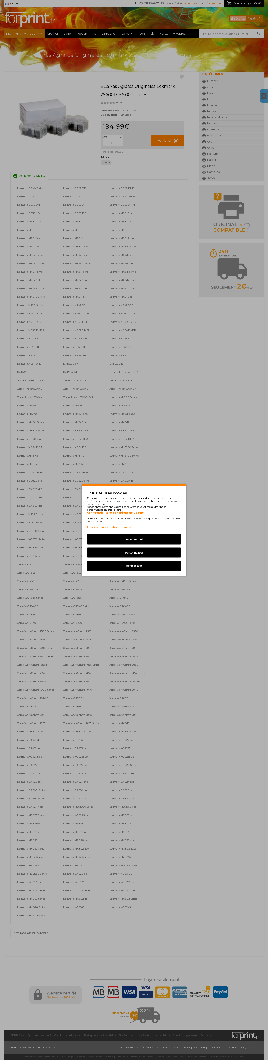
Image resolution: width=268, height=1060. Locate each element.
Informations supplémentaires (109, 526)
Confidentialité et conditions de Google (115, 512)
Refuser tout (134, 565)
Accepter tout (134, 539)
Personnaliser (134, 552)
